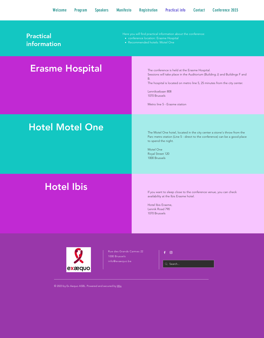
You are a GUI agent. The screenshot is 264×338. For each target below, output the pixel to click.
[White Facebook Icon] (165, 252)
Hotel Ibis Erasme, (160, 205)
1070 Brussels (157, 213)
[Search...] (188, 263)
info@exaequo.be (119, 261)
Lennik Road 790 (159, 209)
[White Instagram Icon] (171, 252)
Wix (119, 286)
